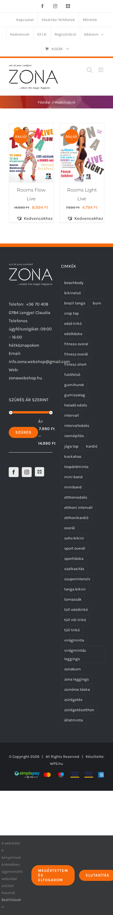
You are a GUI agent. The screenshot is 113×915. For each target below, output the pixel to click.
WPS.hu (56, 763)
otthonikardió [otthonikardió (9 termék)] (76, 518)
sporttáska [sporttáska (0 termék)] (73, 558)
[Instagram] (27, 472)
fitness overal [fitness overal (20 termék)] (76, 344)
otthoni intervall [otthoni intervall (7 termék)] (78, 507)
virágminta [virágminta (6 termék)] (74, 640)
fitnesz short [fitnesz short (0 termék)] (75, 364)
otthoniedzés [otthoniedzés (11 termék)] (75, 497)
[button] (38, 218)
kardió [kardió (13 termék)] (91, 446)
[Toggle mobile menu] (101, 70)
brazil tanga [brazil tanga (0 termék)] (74, 303)
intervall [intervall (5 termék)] (71, 415)
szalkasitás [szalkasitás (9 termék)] (74, 569)
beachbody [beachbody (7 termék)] (73, 283)
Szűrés (23, 432)
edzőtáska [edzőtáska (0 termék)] (73, 334)
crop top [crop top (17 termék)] (71, 313)
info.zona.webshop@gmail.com (39, 361)
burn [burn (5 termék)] (97, 303)
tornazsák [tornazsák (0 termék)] (73, 599)
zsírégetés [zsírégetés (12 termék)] (73, 699)
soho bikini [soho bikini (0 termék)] (74, 538)
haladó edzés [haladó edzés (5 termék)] (75, 405)
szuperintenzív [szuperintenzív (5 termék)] (77, 579)
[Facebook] (14, 472)
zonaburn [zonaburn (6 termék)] (72, 669)
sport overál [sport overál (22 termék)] (74, 548)
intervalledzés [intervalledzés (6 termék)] (76, 425)
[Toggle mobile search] (89, 70)
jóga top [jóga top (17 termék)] (71, 446)
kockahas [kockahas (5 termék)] (72, 456)
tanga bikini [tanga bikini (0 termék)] (75, 589)
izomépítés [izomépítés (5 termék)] (74, 436)
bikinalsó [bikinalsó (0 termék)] (72, 293)
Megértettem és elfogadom (53, 875)
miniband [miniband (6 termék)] (73, 487)
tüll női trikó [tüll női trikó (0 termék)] (75, 620)
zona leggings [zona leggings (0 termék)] (76, 679)
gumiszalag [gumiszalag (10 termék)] (74, 395)
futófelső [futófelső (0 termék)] (72, 374)
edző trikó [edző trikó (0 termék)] (73, 323)
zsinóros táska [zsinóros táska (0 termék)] (77, 689)
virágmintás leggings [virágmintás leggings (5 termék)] (75, 654)
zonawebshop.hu (25, 378)
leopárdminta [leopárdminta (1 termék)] (76, 466)
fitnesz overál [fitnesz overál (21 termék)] (76, 354)
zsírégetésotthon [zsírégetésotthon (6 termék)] (79, 710)
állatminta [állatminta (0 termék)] (73, 720)
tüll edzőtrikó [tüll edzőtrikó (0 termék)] (76, 609)
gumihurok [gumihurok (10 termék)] (74, 385)
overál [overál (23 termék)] (69, 528)
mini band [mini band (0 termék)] (73, 477)
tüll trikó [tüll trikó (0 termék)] (72, 630)
